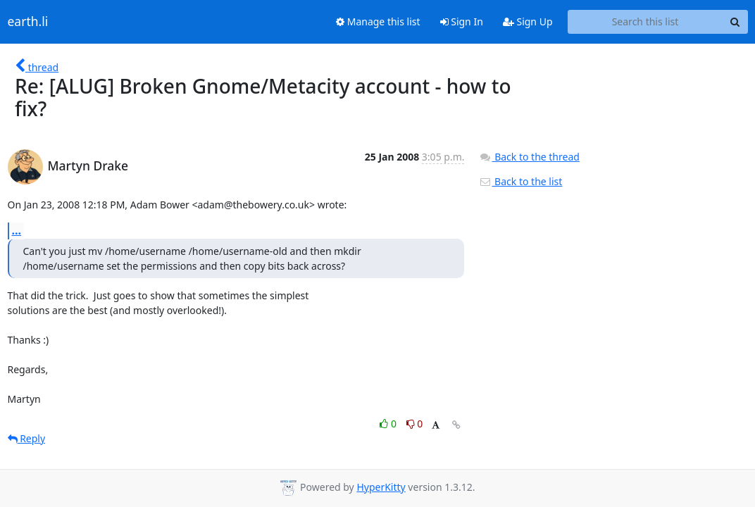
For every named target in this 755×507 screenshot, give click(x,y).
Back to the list (520, 181)
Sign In (461, 21)
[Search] (735, 22)
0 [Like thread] (389, 423)
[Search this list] (645, 22)
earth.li (28, 21)
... (17, 230)
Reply (27, 438)
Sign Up (528, 21)
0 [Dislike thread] (414, 423)
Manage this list (378, 21)
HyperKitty (380, 487)
